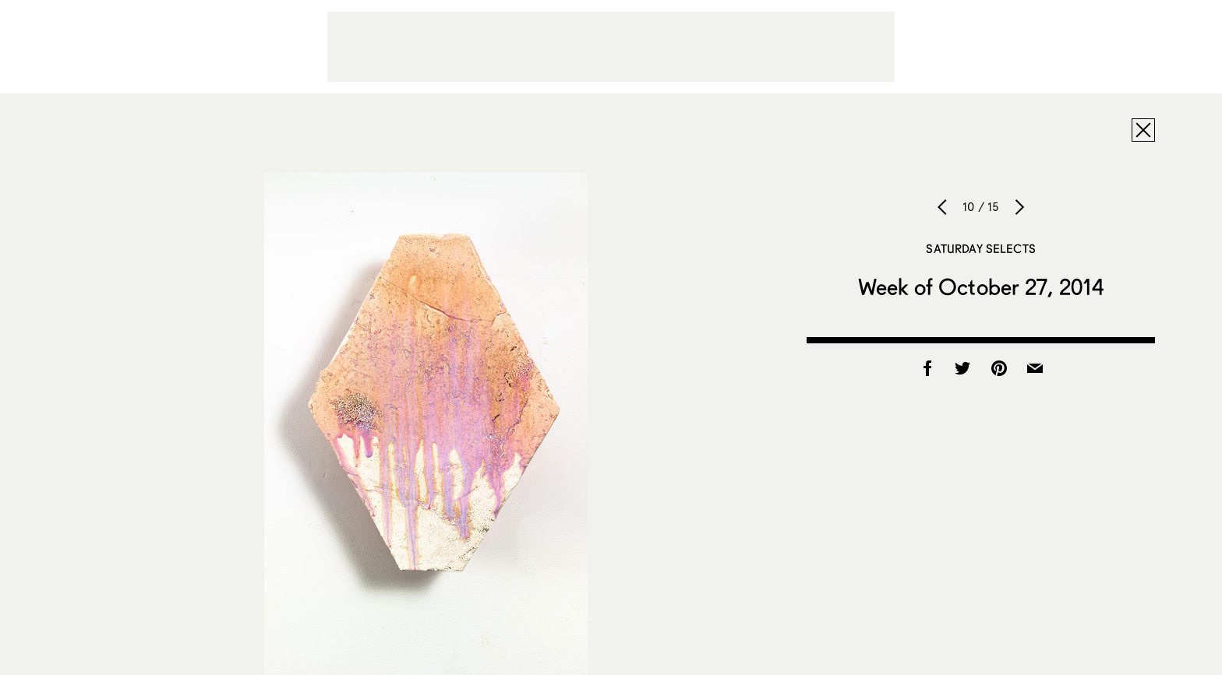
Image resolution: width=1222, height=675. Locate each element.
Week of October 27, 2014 (981, 286)
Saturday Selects (980, 248)
